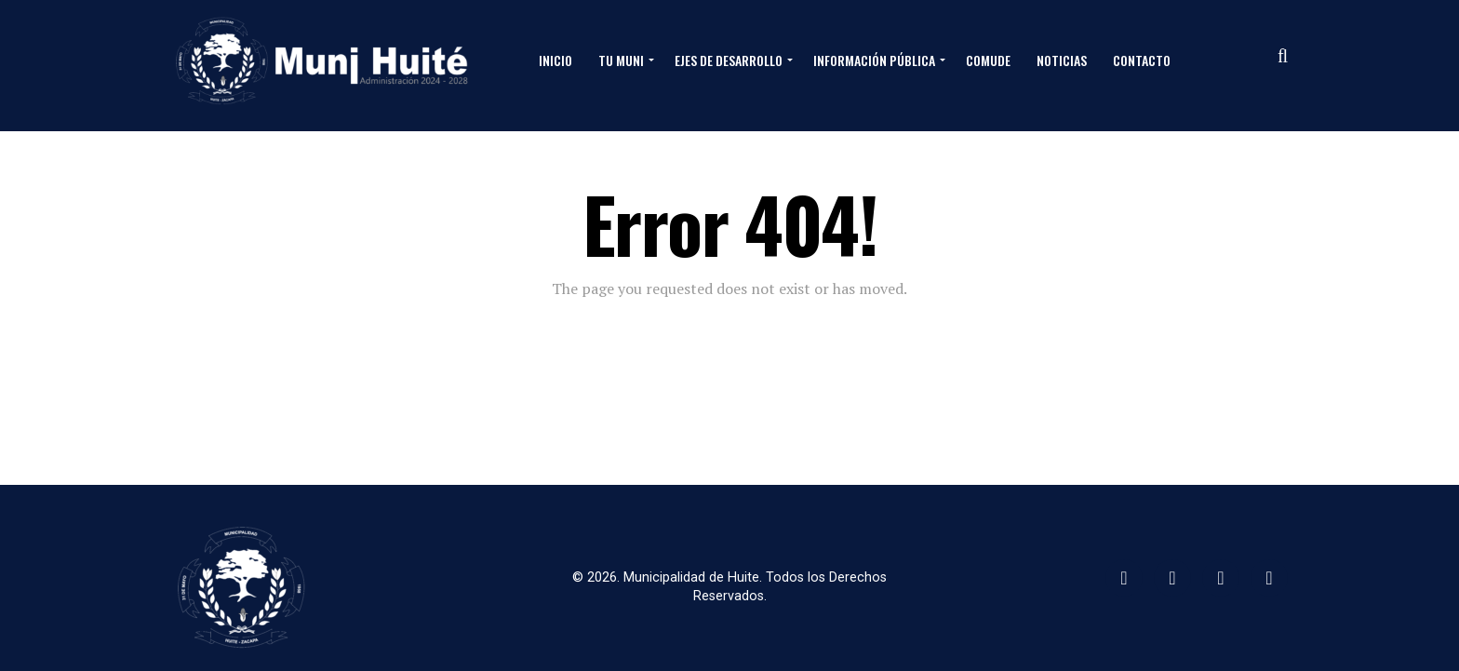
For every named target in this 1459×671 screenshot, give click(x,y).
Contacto (1142, 60)
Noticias (1062, 60)
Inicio (555, 60)
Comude (988, 60)
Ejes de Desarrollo (729, 60)
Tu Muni (621, 60)
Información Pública (874, 60)
